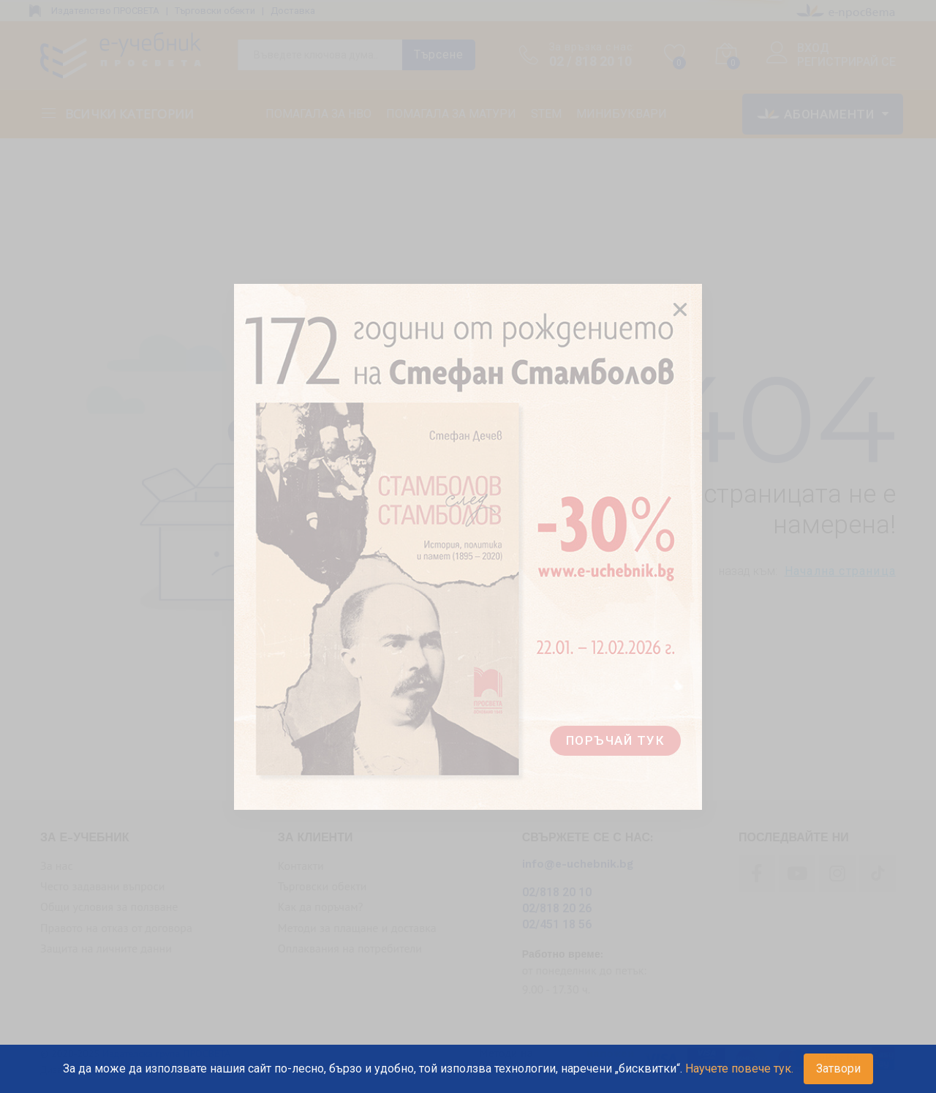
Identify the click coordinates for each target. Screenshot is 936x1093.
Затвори (838, 1068)
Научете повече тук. (739, 1068)
